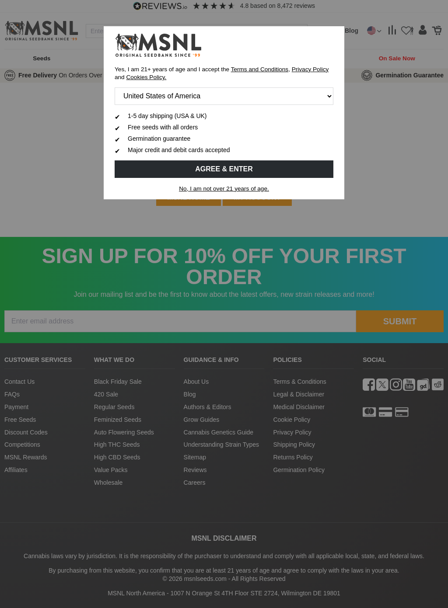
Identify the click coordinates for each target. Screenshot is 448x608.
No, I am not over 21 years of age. (224, 188)
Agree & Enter (224, 169)
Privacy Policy (310, 69)
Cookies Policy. (146, 77)
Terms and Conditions (259, 69)
